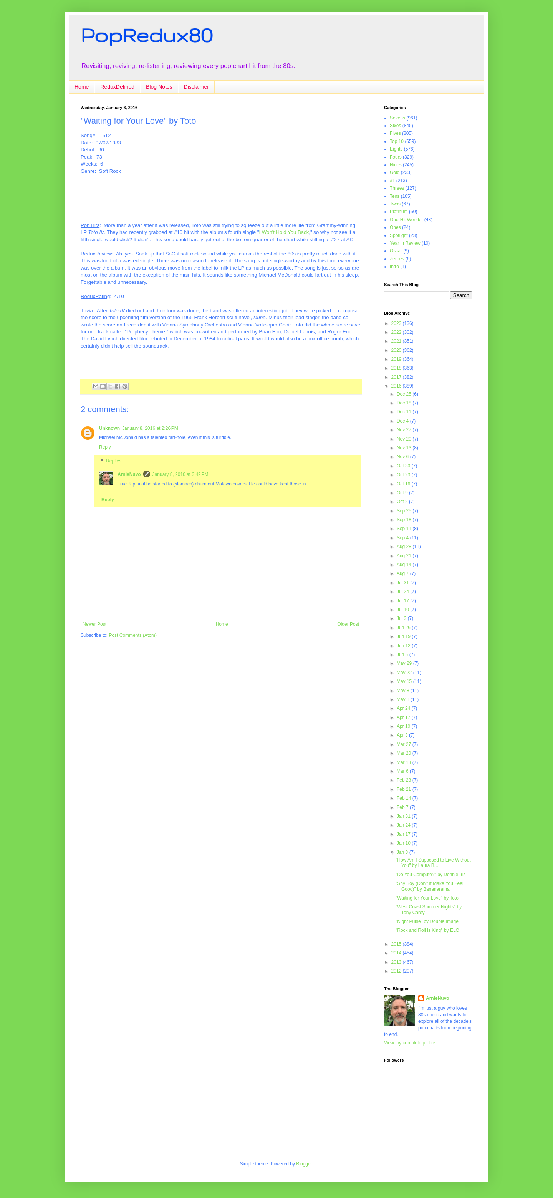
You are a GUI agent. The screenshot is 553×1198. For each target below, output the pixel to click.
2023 (397, 323)
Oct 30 (404, 466)
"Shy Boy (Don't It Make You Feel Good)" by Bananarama (430, 886)
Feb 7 (403, 807)
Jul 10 (403, 609)
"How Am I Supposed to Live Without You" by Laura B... (433, 862)
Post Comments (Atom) (133, 635)
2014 (397, 953)
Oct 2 (403, 501)
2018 (397, 368)
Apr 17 (404, 717)
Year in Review (405, 243)
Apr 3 (403, 735)
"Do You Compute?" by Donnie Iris (431, 874)
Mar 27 (404, 744)
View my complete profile (409, 1043)
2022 (397, 332)
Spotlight (399, 235)
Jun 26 (404, 627)
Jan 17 (404, 834)
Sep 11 (404, 528)
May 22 (405, 672)
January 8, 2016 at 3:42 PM (180, 474)
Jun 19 (404, 636)
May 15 (405, 681)
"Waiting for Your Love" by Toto (427, 898)
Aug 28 (404, 546)
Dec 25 (404, 394)
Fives (395, 133)
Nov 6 (403, 456)
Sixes (395, 125)
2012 (397, 971)
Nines (396, 164)
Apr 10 (404, 726)
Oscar (396, 251)
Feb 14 (404, 798)
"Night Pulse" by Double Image (427, 921)
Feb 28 (404, 780)
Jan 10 (404, 843)
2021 (397, 341)
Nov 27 (404, 429)
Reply (105, 447)
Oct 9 (403, 492)
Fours (396, 157)
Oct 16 (404, 484)
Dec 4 (403, 421)
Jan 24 (404, 825)
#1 (392, 180)
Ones (395, 227)
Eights (396, 149)
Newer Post (94, 624)
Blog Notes (159, 87)
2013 (397, 962)
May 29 (405, 663)
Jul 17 (403, 600)
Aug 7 (403, 573)
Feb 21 (404, 789)
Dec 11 (404, 411)
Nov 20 (404, 439)
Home (82, 87)
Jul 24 (403, 591)
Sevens (397, 118)
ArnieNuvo (129, 474)
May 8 (404, 690)
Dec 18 (404, 403)
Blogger (304, 1164)
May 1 (404, 699)
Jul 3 (402, 618)
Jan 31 (404, 816)
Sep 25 (404, 511)
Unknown (109, 428)
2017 (397, 377)
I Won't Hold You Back (284, 232)
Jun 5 (403, 654)
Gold (394, 172)
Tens (394, 196)
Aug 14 (404, 564)
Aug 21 (404, 555)
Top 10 (397, 141)
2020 (397, 350)
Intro (394, 266)
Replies (113, 461)
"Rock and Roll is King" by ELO (427, 930)
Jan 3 (403, 852)
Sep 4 (403, 537)
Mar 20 (404, 753)
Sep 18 (404, 519)
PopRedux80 (147, 35)
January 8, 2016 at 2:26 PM (150, 428)
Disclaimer (196, 87)
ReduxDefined (117, 87)
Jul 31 (403, 582)
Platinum (399, 211)
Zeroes (397, 259)
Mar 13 (404, 762)
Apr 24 (404, 708)
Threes (397, 188)
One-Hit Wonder (406, 219)
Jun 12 (404, 645)
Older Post (348, 624)
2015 (397, 944)
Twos (395, 204)
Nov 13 (404, 448)
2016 (397, 386)
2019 (397, 359)
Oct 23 (404, 474)
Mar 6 (403, 771)
